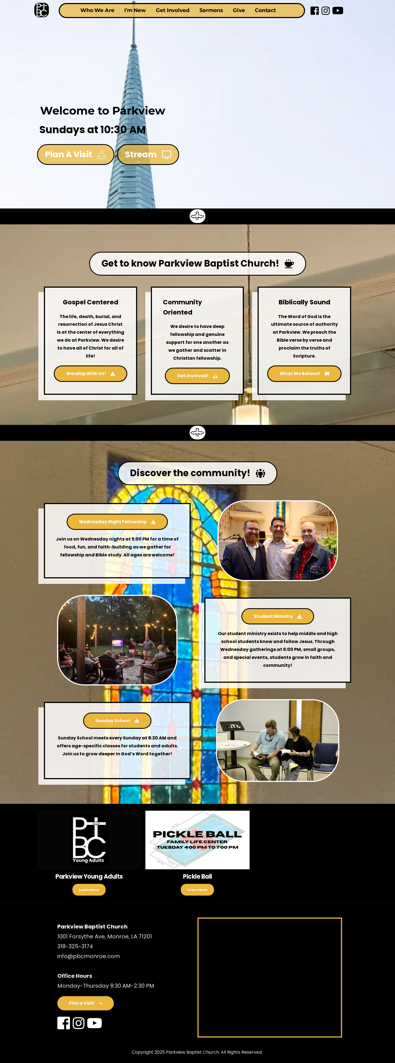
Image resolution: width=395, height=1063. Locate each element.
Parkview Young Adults (89, 876)
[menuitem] (95, 10)
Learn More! (89, 890)
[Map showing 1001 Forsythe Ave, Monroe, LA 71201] (270, 977)
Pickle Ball (197, 876)
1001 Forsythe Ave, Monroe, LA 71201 (105, 936)
